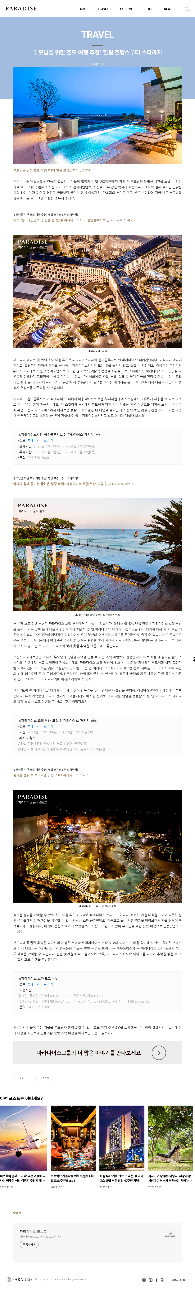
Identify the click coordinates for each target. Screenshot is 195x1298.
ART (83, 9)
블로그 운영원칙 (180, 1279)
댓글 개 (17, 1213)
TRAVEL (103, 9)
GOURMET (127, 9)
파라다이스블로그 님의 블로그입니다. (40, 1236)
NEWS (168, 9)
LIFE (149, 9)
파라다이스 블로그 (33, 1231)
